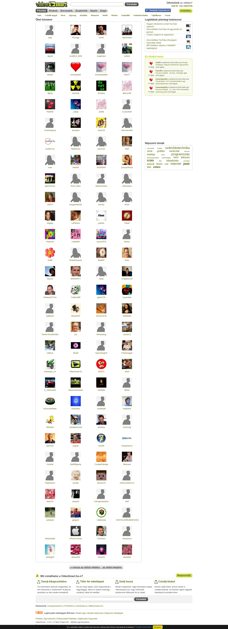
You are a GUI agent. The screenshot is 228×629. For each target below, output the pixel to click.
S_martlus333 (50, 390)
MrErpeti (50, 427)
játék (186, 163)
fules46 (76, 167)
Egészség (72, 15)
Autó (39, 15)
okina (127, 371)
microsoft (150, 148)
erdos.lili (101, 130)
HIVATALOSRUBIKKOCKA (127, 520)
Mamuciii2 (127, 93)
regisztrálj (187, 6)
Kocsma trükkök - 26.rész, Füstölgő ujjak (171, 73)
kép (160, 161)
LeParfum (76, 223)
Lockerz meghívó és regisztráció (160, 35)
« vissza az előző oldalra (85, 567)
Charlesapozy (50, 130)
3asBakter (127, 316)
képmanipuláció (153, 158)
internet (176, 163)
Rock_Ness (75, 186)
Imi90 (50, 260)
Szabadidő (125, 15)
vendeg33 (50, 557)
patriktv (101, 223)
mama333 (75, 557)
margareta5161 (75, 204)
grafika (161, 151)
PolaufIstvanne (75, 260)
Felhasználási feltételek (66, 619)
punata (76, 483)
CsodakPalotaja (101, 464)
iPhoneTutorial (76, 538)
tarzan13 (127, 334)
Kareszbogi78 (101, 353)
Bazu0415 (75, 316)
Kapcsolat (93, 619)
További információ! (143, 627)
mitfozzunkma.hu (127, 483)
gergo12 (75, 520)
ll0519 (127, 390)
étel (149, 167)
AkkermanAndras (75, 390)
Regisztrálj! (184, 575)
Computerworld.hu (55, 606)
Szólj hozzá (126, 581)
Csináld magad (51, 15)
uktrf (127, 501)
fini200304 (101, 167)
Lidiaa (75, 112)
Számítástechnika (140, 15)
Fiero (127, 260)
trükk (150, 160)
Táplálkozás (156, 15)
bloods (50, 75)
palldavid (50, 316)
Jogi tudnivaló (49, 619)
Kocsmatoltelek (50, 409)
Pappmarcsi (50, 483)
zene (149, 151)
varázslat (174, 151)
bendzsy (101, 427)
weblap (151, 154)
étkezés (185, 157)
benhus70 (101, 483)
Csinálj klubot (166, 581)
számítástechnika (177, 148)
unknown (101, 149)
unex (50, 167)
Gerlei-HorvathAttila (50, 334)
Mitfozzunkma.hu (96, 606)
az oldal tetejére (112, 567)
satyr (50, 37)
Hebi (127, 149)
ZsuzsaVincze (127, 167)
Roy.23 (50, 279)
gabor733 (101, 297)
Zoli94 (101, 112)
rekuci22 (101, 557)
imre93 (101, 446)
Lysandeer (127, 297)
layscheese (127, 37)
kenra (127, 204)
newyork (75, 501)
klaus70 (50, 501)
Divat (63, 15)
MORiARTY (76, 279)
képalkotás (172, 160)
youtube (187, 161)
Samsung (127, 427)
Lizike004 (76, 242)
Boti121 (101, 371)
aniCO (50, 204)
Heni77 (127, 75)
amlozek (75, 93)
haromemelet (127, 130)
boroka (101, 204)
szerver (187, 151)
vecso (101, 37)
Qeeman (50, 446)
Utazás (168, 15)
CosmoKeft (127, 112)
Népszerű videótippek (114, 613)
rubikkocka (101, 520)
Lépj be (174, 6)
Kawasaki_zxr (50, 371)
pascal (150, 164)
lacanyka (75, 130)
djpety (50, 93)
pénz (163, 155)
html (176, 157)
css (166, 164)
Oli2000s (101, 390)
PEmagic (75, 37)
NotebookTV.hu (50, 297)
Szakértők (81, 10)
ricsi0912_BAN (75, 56)
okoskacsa (127, 538)
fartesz (127, 242)
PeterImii (50, 242)
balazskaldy (50, 538)
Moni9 (75, 353)
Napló (93, 10)
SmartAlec (75, 409)
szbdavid (50, 520)
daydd (50, 56)
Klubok (53, 10)
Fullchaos (101, 538)
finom (159, 164)
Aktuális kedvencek (95, 613)
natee (101, 279)
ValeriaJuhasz (101, 186)
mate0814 (127, 409)
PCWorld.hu (69, 606)
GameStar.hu (81, 606)
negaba (50, 223)
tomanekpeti (75, 75)
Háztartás (95, 15)
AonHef (50, 464)
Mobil (105, 15)
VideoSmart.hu (75, 371)
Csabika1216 (127, 279)
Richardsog (101, 334)
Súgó (103, 10)
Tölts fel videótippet (92, 581)
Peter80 (50, 112)
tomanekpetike (101, 75)
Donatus (101, 93)
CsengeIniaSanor (101, 501)
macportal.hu (126, 446)
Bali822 (101, 260)
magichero (101, 56)
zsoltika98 (101, 409)
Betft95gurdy (75, 464)
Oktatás (114, 15)
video (156, 167)
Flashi (127, 223)
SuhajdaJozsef (76, 427)
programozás (180, 154)
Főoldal (41, 10)
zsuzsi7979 (101, 242)
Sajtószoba (82, 619)
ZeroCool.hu (101, 316)
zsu (75, 334)
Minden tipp (81, 613)
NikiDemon (75, 149)
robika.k (50, 353)
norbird (127, 56)
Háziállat (83, 15)
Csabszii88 (75, 297)
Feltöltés (185, 10)
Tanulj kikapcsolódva (53, 581)
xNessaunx (127, 186)
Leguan (76, 446)
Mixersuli (127, 464)
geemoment (50, 186)
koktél (159, 148)
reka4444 (127, 557)
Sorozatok (66, 10)
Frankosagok (126, 353)
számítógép (166, 158)
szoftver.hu (50, 149)
